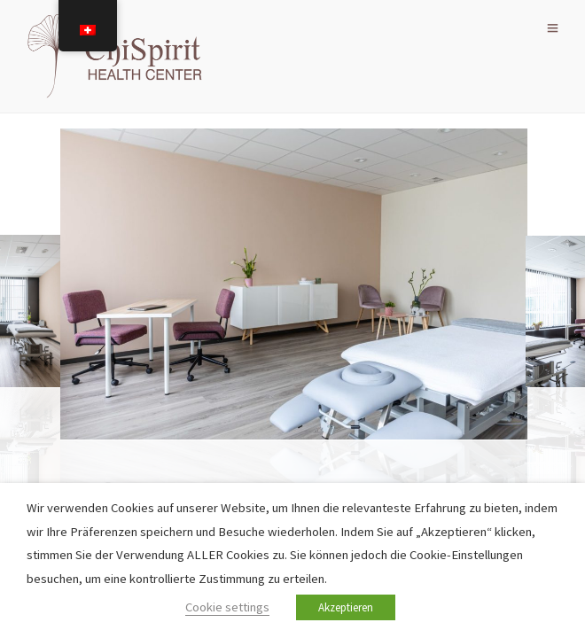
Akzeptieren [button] (345, 607)
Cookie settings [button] (227, 607)
